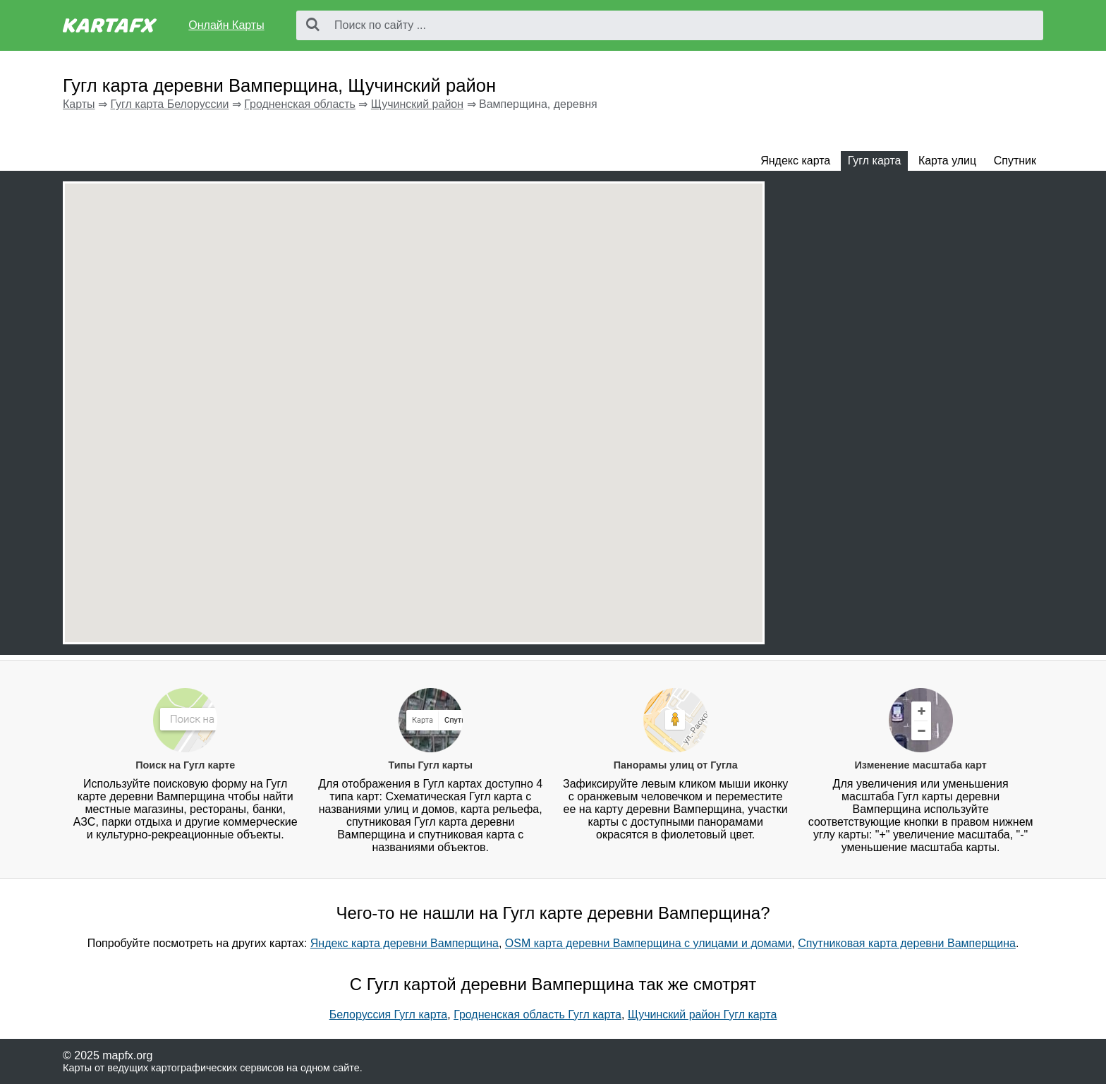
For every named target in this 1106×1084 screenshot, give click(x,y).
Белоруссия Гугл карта (388, 1014)
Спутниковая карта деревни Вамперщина (907, 943)
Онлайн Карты (226, 25)
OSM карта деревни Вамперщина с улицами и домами (648, 943)
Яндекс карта (795, 161)
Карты (79, 104)
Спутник (1015, 161)
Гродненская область (300, 104)
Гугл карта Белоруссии (169, 104)
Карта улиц (947, 161)
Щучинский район (417, 104)
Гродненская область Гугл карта (537, 1014)
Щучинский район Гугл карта (702, 1014)
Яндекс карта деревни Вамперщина (404, 943)
